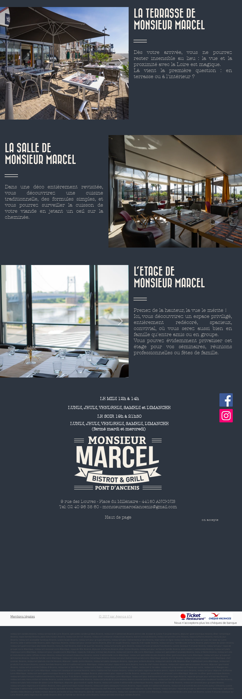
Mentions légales (22, 617)
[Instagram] (226, 415)
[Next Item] (120, 63)
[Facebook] (226, 400)
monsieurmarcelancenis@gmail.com (139, 506)
